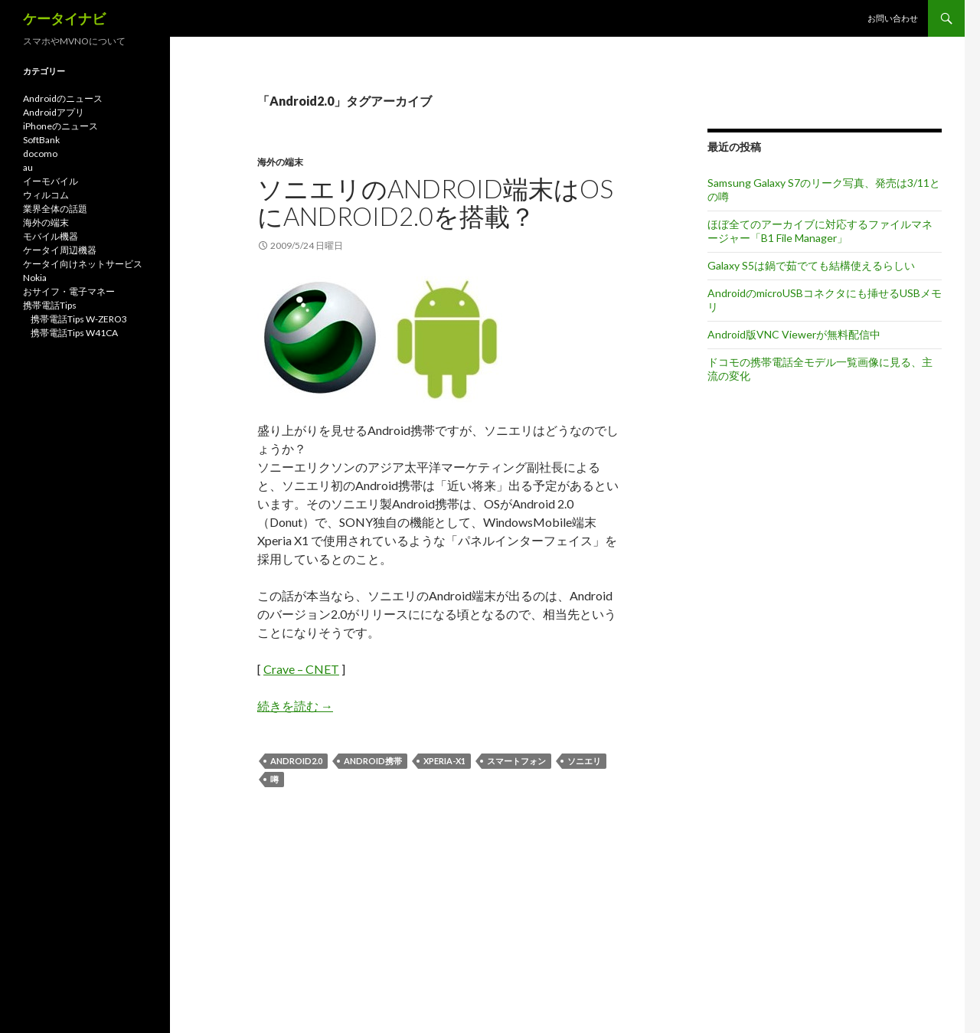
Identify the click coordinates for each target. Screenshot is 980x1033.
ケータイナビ (64, 18)
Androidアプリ (53, 112)
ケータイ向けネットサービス (82, 264)
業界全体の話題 (55, 208)
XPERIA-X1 (444, 761)
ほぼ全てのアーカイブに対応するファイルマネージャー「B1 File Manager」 (820, 230)
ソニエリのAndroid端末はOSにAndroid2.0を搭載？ (435, 202)
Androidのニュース (63, 98)
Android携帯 (373, 761)
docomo (40, 153)
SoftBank (41, 139)
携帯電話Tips (50, 305)
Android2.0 (296, 761)
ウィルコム (46, 195)
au (28, 167)
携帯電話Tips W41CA (74, 332)
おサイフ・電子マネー (69, 291)
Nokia (35, 277)
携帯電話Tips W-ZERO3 (79, 319)
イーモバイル (50, 181)
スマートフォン (516, 761)
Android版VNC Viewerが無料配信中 (793, 334)
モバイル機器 (50, 236)
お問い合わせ (892, 18)
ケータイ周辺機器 (59, 250)
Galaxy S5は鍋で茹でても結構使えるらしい (811, 265)
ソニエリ (584, 761)
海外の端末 (280, 162)
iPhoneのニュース (60, 126)
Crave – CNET (301, 669)
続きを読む (295, 705)
